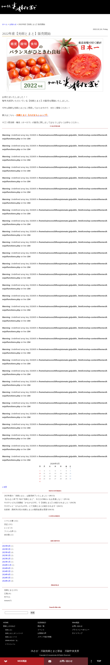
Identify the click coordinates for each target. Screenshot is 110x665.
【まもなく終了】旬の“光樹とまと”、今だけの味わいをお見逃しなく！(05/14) (36, 499)
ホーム (4, 24)
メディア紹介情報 (44, 637)
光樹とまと (8, 590)
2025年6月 (6, 546)
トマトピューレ (10, 644)
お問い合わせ (77, 626)
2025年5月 (6, 549)
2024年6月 (6, 568)
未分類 (7, 535)
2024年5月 (6, 571)
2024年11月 (6, 565)
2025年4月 (6, 552)
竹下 (6, 597)
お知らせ (12, 24)
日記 (6, 524)
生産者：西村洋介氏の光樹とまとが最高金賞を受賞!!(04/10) (29, 510)
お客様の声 (87, 17)
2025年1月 (6, 562)
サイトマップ (77, 633)
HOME (8, 17)
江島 (6, 594)
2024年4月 (6, 575)
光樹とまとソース (11, 637)
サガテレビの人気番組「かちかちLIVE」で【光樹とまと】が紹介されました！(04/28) (40, 503)
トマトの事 (8, 521)
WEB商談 (21, 661)
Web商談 (102, 17)
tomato (6, 601)
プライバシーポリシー (80, 630)
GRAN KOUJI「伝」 (12, 640)
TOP (99, 661)
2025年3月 (6, 555)
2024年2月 (6, 581)
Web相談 (75, 623)
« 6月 (4, 487)
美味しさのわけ (24, 17)
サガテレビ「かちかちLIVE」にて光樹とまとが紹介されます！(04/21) (33, 506)
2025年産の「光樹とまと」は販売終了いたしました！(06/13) (29, 496)
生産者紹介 (40, 17)
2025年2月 (6, 559)
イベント (71, 17)
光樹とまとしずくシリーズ (14, 633)
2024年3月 (6, 578)
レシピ (7, 528)
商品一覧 (56, 17)
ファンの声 (8, 531)
